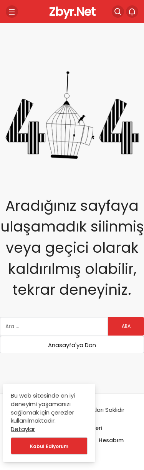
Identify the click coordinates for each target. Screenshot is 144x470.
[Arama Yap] (118, 11)
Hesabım (111, 440)
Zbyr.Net (72, 11)
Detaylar (23, 429)
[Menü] (12, 11)
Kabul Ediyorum (49, 446)
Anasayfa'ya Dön (72, 345)
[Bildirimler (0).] (132, 11)
